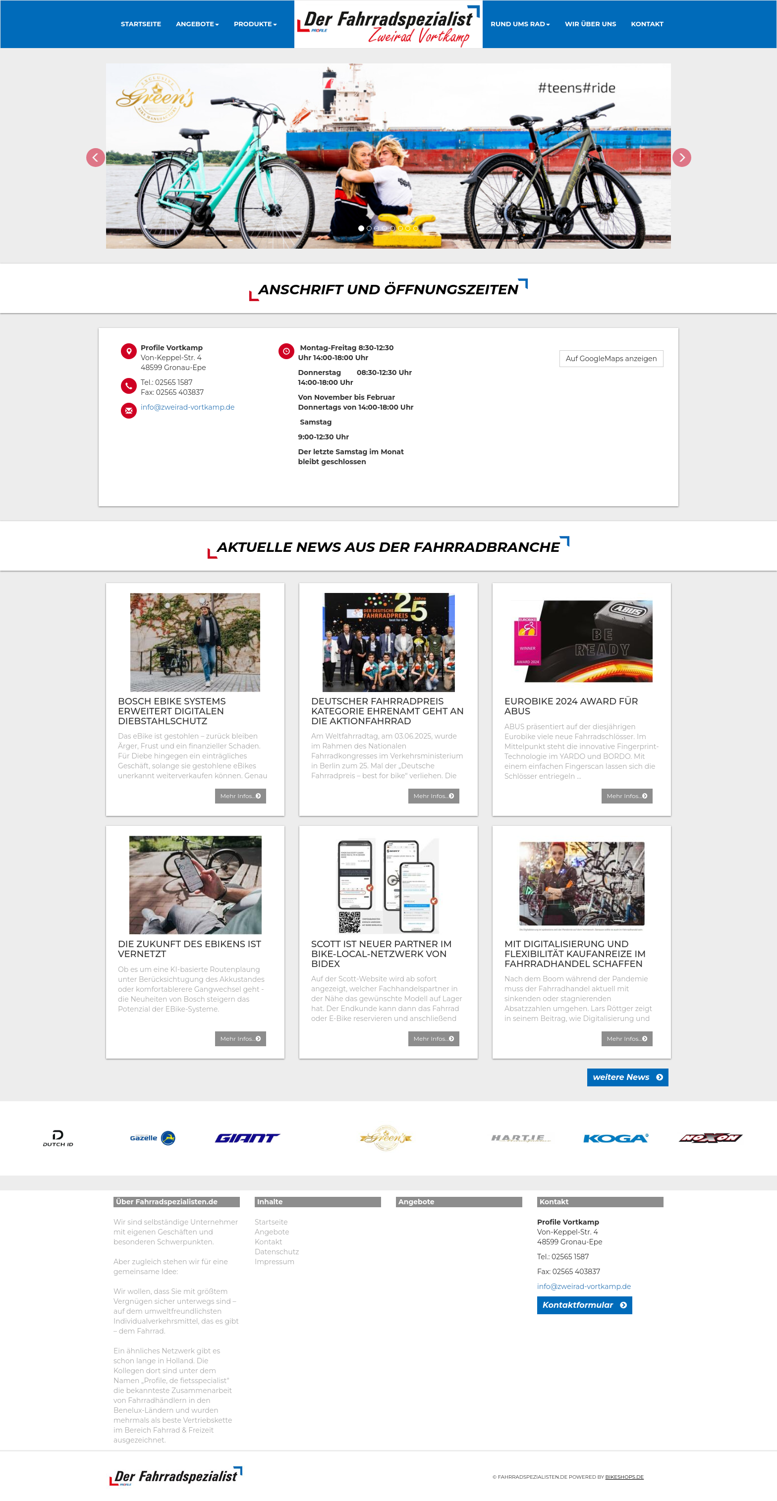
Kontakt (647, 24)
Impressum (274, 1261)
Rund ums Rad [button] (520, 24)
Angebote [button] (197, 24)
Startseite (141, 24)
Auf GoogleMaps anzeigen (611, 358)
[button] (95, 156)
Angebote (272, 1232)
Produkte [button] (255, 24)
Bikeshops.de (625, 1477)
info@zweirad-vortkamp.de (187, 407)
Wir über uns (590, 24)
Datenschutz (277, 1251)
